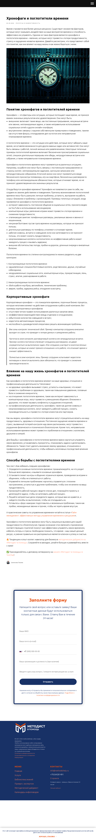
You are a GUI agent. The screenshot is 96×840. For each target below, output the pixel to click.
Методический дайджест (26, 827)
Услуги (18, 815)
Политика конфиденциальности (25, 793)
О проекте (54, 818)
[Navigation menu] (92, 3)
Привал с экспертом (24, 823)
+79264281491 (57, 814)
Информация (19, 797)
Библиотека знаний (24, 819)
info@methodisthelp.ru (59, 810)
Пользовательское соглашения (25, 795)
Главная (18, 811)
